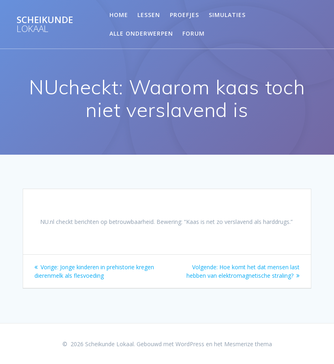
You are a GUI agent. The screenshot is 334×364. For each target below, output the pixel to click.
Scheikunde (45, 24)
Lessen (148, 15)
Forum (193, 33)
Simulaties (227, 15)
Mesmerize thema (248, 344)
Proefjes (184, 15)
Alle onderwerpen (141, 33)
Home (118, 15)
